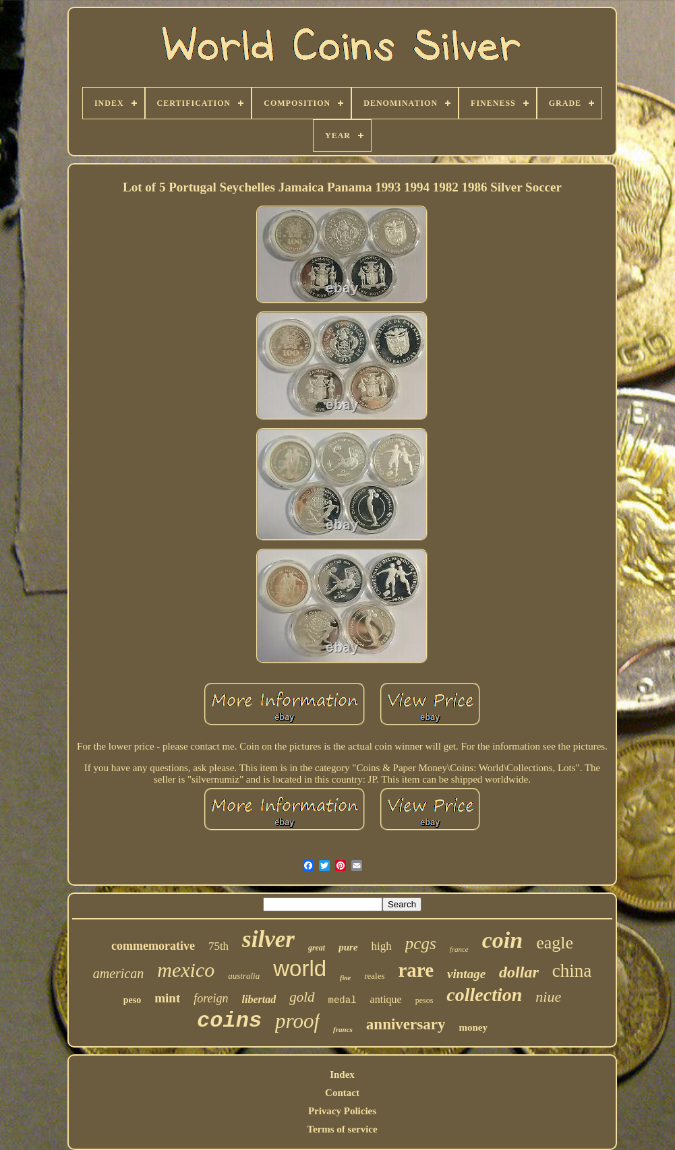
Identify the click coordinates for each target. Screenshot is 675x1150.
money (473, 1027)
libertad (259, 999)
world (299, 968)
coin (502, 940)
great (316, 947)
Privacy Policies (342, 1111)
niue (548, 996)
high (382, 946)
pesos (424, 1000)
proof (297, 1021)
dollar (519, 972)
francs (343, 1029)
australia (244, 976)
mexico (185, 970)
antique (386, 999)
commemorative (153, 945)
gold (301, 997)
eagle (554, 942)
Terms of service (342, 1129)
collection (484, 994)
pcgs (420, 943)
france (459, 949)
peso (132, 1000)
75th (218, 946)
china (571, 971)
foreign (211, 998)
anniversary (406, 1024)
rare (416, 970)
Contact (342, 1092)
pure (348, 947)
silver (268, 939)
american (118, 973)
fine (345, 977)
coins (229, 1020)
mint (167, 998)
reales (374, 976)
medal (342, 1000)
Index (342, 1074)
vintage (466, 974)
